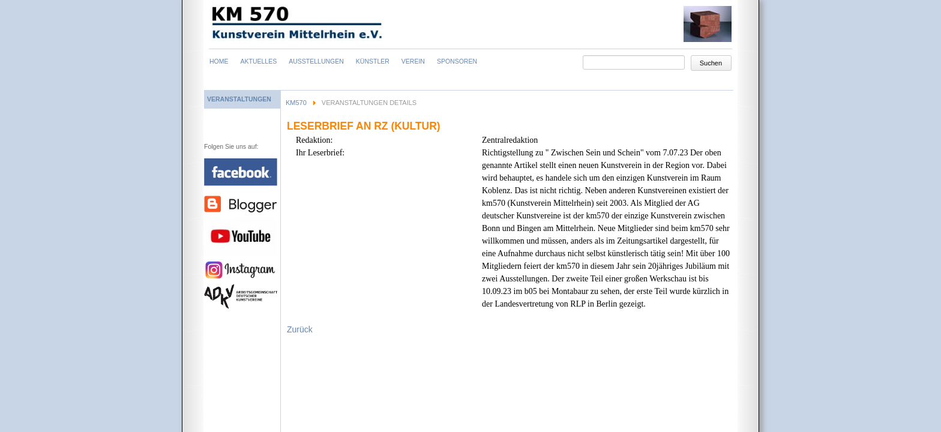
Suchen (711, 63)
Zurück (300, 329)
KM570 (296, 102)
